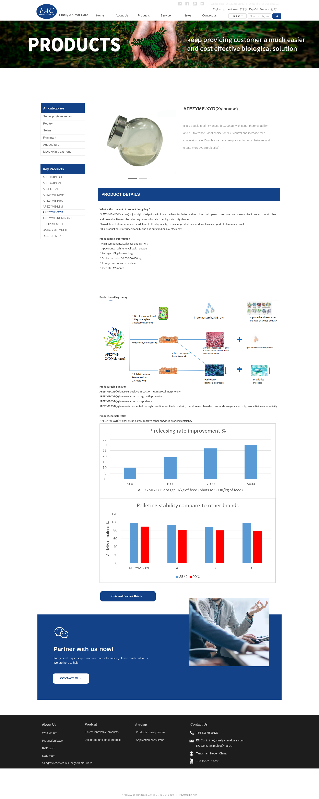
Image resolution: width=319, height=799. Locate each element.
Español (253, 9)
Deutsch (264, 9)
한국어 (274, 9)
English (217, 9)
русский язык (230, 9)
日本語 (243, 9)
